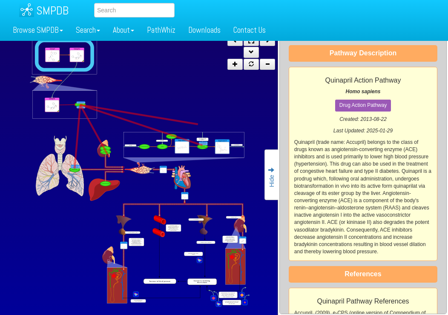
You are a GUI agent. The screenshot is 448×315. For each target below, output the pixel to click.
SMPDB (52, 10)
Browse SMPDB (38, 30)
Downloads (204, 30)
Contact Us (249, 30)
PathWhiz (161, 30)
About (123, 30)
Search (88, 30)
